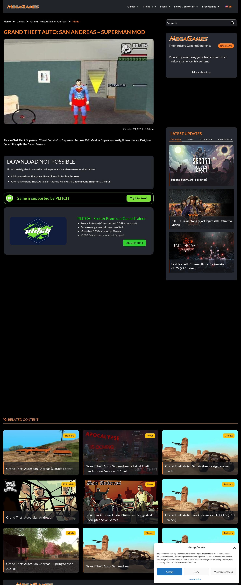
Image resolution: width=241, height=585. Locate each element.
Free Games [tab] (225, 139)
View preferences (223, 571)
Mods (75, 21)
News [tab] (190, 139)
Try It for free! (138, 198)
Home (7, 21)
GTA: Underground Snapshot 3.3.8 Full (88, 181)
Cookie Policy (195, 579)
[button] (234, 547)
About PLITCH (134, 242)
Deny (196, 571)
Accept (169, 571)
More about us (201, 72)
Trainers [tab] (175, 139)
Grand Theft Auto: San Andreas (48, 21)
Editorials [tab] (205, 139)
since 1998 (226, 45)
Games (21, 21)
